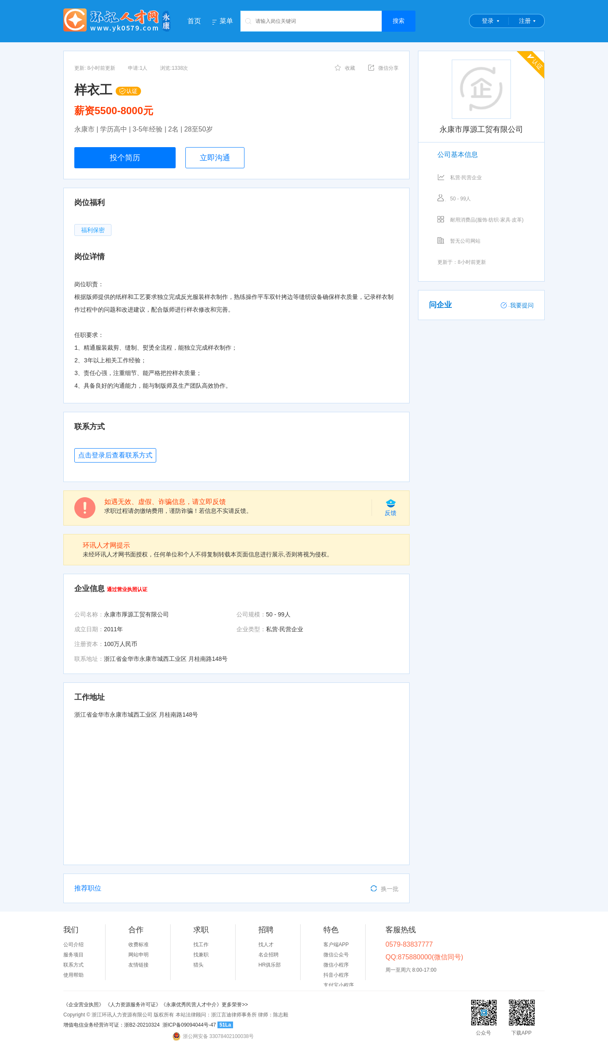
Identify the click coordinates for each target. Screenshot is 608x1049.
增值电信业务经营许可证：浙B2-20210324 (111, 1025)
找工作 (201, 945)
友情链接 (138, 965)
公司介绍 (73, 945)
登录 (488, 20)
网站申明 (138, 955)
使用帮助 (73, 975)
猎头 (198, 965)
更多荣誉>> (235, 1005)
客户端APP (336, 945)
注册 (525, 20)
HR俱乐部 (269, 965)
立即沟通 (215, 157)
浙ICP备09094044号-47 (189, 1025)
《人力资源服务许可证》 (133, 1005)
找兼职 (201, 955)
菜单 (226, 21)
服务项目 (73, 955)
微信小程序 (336, 965)
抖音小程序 (336, 975)
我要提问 (517, 305)
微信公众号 (336, 955)
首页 (194, 21)
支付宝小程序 (338, 985)
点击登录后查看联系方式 (115, 455)
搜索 (398, 20)
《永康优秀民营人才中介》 (191, 1005)
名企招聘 (268, 955)
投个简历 (125, 157)
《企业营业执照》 (84, 1005)
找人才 (266, 945)
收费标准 (138, 945)
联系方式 (73, 965)
